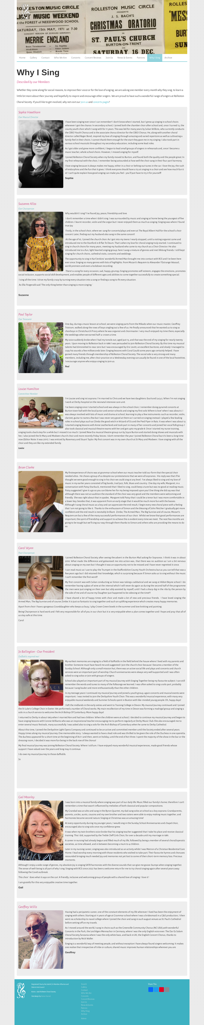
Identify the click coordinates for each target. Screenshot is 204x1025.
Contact (45, 58)
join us (84, 102)
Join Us (109, 58)
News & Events (124, 58)
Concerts (75, 58)
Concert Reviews (93, 58)
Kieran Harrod (46, 996)
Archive (168, 58)
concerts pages (101, 102)
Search (84, 984)
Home (22, 58)
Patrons (141, 58)
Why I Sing (154, 58)
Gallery (33, 58)
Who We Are (60, 58)
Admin (83, 1019)
